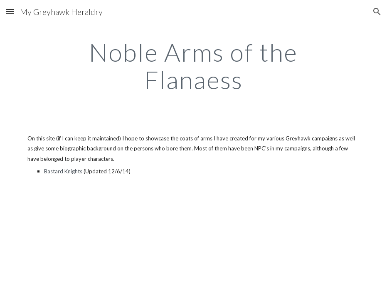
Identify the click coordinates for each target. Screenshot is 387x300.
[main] (193, 66)
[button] (10, 11)
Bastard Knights (63, 171)
